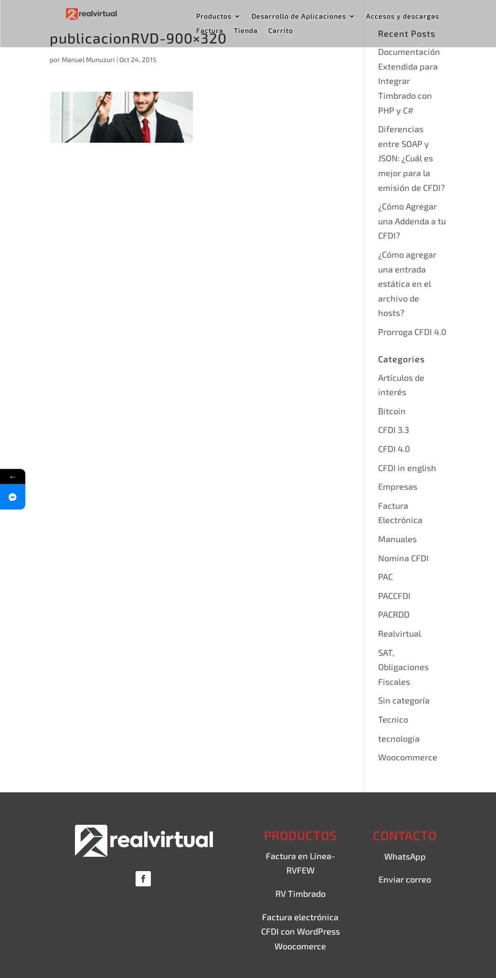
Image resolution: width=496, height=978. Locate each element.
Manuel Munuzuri (88, 59)
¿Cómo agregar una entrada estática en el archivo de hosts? (407, 283)
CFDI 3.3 (393, 429)
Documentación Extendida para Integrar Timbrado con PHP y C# (409, 80)
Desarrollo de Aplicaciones (299, 16)
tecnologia (399, 738)
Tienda (246, 30)
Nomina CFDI (403, 558)
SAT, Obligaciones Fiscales (403, 667)
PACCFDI (394, 595)
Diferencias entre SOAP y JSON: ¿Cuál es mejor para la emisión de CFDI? (411, 158)
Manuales (397, 539)
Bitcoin (392, 411)
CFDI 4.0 (394, 448)
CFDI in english (407, 468)
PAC (385, 576)
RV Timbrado (300, 893)
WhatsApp (405, 856)
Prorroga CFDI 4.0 (412, 331)
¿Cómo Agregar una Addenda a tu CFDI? (412, 221)
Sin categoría (404, 700)
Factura (209, 30)
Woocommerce (407, 757)
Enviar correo (405, 879)
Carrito (280, 30)
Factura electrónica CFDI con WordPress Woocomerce (300, 931)
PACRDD (394, 614)
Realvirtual (399, 633)
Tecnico (393, 719)
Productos (214, 16)
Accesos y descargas (402, 16)
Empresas (397, 486)
